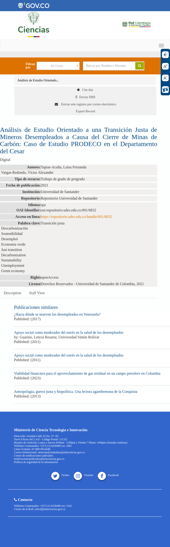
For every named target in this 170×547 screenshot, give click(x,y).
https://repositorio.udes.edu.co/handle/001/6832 (76, 217)
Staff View (37, 293)
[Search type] (58, 66)
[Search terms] (105, 66)
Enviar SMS (85, 97)
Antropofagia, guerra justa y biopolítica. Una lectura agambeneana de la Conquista (75, 392)
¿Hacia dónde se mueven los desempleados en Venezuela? (57, 314)
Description (12, 293)
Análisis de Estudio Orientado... (38, 80)
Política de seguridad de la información (36, 462)
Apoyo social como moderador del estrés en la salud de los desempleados (68, 332)
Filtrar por (30, 66)
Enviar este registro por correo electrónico (85, 104)
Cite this (85, 90)
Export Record (85, 111)
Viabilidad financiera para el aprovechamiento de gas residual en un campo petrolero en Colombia (87, 373)
